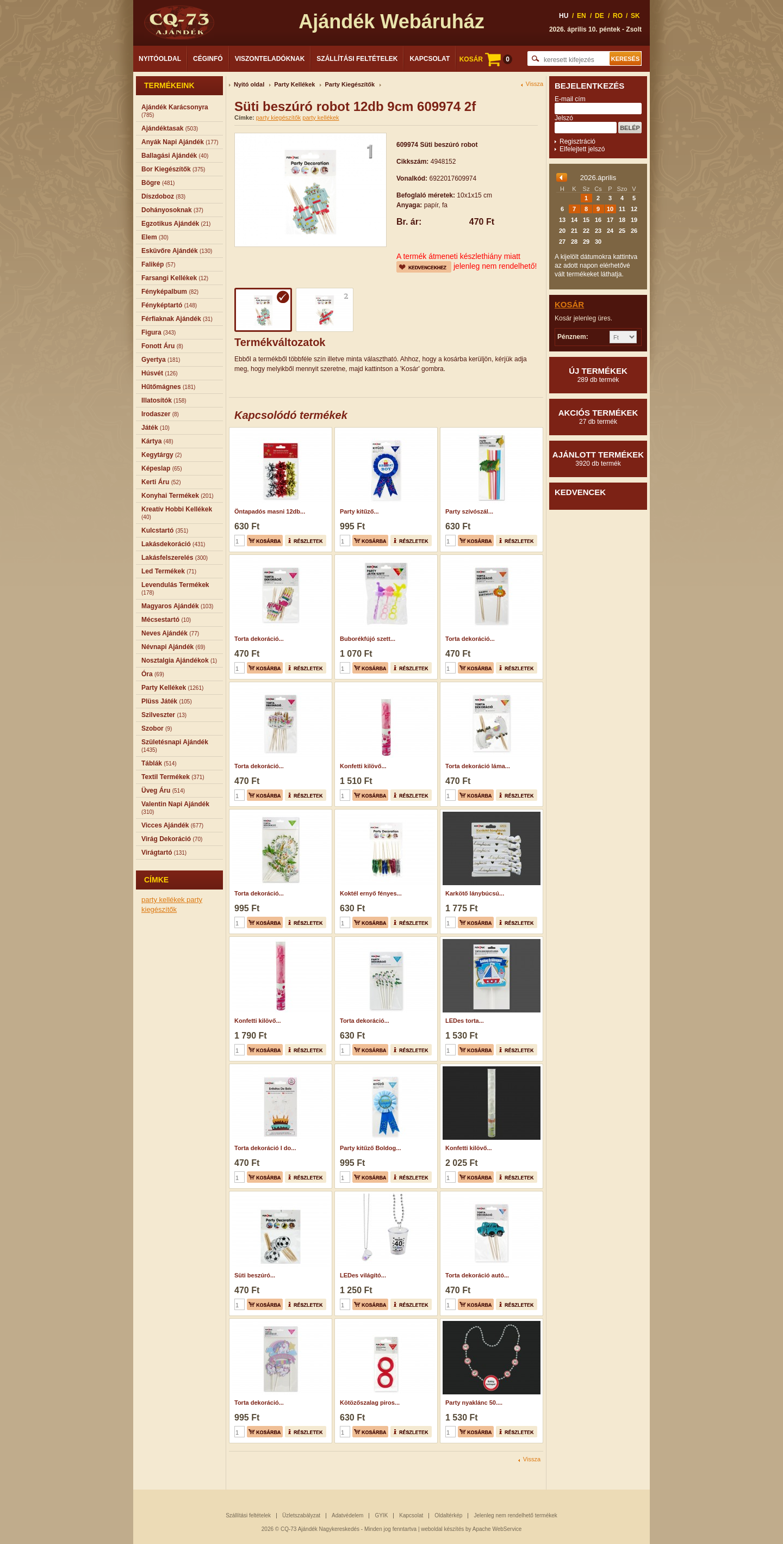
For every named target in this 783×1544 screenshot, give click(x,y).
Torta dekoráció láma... (477, 766)
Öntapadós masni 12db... (269, 511)
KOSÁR (485, 59)
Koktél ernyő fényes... (371, 893)
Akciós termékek (598, 416)
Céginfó (208, 59)
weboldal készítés (442, 1529)
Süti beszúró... (254, 1275)
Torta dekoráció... (259, 638)
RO (618, 16)
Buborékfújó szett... (367, 638)
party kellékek (164, 899)
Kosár (569, 304)
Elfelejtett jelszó (582, 149)
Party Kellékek (294, 84)
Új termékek (598, 375)
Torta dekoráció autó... (477, 1275)
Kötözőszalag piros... (370, 1402)
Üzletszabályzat (301, 1515)
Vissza (534, 84)
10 (610, 209)
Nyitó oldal (249, 84)
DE (599, 16)
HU (563, 16)
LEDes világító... (363, 1275)
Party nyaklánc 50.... (473, 1402)
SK (635, 16)
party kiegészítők (278, 117)
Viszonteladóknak (270, 59)
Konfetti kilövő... (363, 766)
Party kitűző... (359, 511)
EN (581, 16)
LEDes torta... (464, 1020)
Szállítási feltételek (356, 59)
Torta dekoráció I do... (265, 1148)
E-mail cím (570, 99)
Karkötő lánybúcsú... (474, 893)
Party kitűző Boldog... (370, 1148)
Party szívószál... (469, 511)
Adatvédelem (347, 1515)
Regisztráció (577, 141)
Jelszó (564, 118)
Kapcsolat (429, 59)
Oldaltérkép (448, 1515)
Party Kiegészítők (350, 84)
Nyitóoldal (160, 59)
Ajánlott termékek (598, 458)
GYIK (381, 1515)
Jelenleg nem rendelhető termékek (515, 1515)
